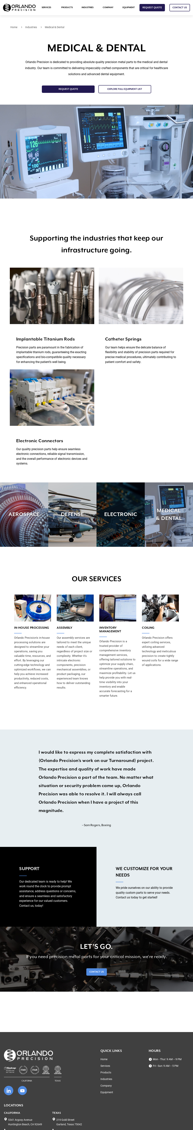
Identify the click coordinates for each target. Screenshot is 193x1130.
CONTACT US (179, 7)
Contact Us (96, 972)
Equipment (129, 7)
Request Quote (152, 7)
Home (13, 27)
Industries (87, 7)
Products (67, 7)
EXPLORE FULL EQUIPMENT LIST (124, 89)
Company (108, 7)
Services (46, 7)
